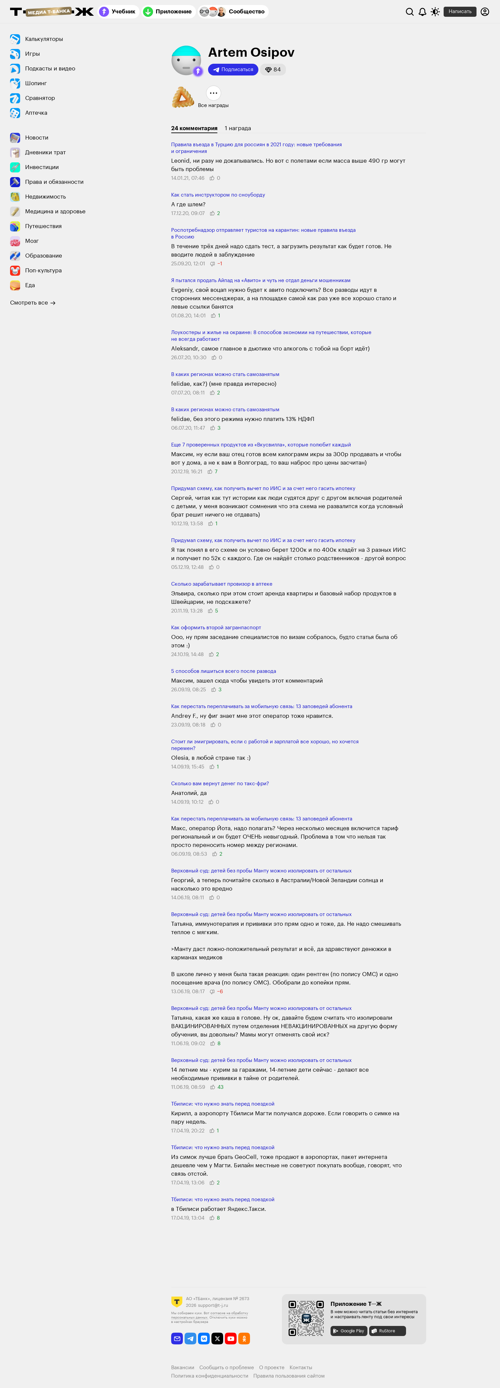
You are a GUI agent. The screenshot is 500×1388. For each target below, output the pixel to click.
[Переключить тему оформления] (435, 12)
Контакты (301, 1367)
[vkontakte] (204, 1338)
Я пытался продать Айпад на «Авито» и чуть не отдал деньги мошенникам (261, 280)
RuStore (383, 1331)
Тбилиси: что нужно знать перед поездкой (222, 1104)
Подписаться (233, 69)
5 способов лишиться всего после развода (223, 671)
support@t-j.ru (213, 1305)
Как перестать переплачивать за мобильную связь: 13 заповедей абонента (261, 706)
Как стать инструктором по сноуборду (218, 195)
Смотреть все (33, 303)
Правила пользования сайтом (289, 1376)
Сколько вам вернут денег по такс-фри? (220, 783)
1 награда (238, 128)
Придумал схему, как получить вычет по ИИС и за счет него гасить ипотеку (263, 488)
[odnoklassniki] (244, 1338)
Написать (460, 11)
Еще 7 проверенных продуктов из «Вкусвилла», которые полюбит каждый (261, 444)
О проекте (272, 1367)
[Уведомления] (422, 12)
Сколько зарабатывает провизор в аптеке (221, 584)
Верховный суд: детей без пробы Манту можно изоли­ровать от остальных (261, 870)
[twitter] (217, 1338)
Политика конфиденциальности (209, 1376)
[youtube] (231, 1338)
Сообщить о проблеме (226, 1367)
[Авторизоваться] (485, 12)
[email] (177, 1338)
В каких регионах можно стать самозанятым (225, 374)
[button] (198, 71)
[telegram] (190, 1338)
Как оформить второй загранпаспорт (216, 627)
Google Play (348, 1331)
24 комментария (194, 128)
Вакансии (182, 1367)
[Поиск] (410, 12)
